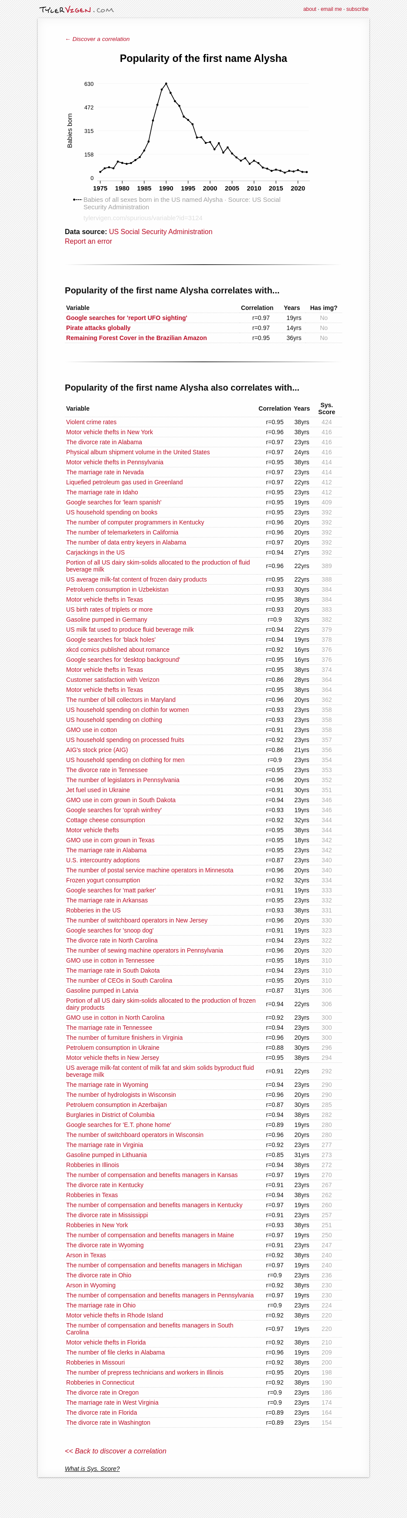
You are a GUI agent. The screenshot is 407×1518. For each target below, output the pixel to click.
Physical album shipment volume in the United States (138, 452)
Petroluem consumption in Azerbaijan (116, 1104)
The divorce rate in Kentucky (104, 1184)
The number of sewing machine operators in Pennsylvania (144, 950)
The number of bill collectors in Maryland (121, 699)
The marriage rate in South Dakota (113, 970)
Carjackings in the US (95, 552)
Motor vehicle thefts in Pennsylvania (114, 462)
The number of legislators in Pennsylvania (123, 779)
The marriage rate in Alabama (106, 850)
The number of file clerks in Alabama (115, 1352)
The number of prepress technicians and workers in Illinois (145, 1372)
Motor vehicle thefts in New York (109, 432)
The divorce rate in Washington (108, 1422)
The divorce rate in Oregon (102, 1392)
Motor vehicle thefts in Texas (104, 599)
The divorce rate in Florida (101, 1412)
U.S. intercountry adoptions (103, 860)
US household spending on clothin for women (127, 709)
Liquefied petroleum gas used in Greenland (124, 482)
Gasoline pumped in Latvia (102, 990)
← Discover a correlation (97, 39)
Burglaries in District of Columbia (110, 1114)
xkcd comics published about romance (118, 649)
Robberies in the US (93, 910)
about (309, 9)
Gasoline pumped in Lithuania (106, 1154)
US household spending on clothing (114, 719)
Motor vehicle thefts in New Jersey (112, 1057)
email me (331, 9)
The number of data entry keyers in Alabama (126, 542)
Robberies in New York (97, 1225)
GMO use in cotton (91, 729)
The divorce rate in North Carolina (112, 940)
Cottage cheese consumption (105, 820)
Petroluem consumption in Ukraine (112, 1047)
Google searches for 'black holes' (111, 639)
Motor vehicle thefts (92, 830)
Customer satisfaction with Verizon (112, 679)
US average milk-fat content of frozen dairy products (136, 579)
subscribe (357, 9)
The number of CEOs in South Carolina (119, 980)
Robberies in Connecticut (100, 1382)
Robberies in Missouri (95, 1362)
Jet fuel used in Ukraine (98, 789)
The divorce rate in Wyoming (105, 1245)
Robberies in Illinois (92, 1164)
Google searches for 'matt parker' (111, 890)
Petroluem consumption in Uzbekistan (117, 589)
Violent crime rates (91, 422)
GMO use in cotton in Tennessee (110, 960)
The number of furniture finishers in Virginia (124, 1037)
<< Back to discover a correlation (115, 1451)
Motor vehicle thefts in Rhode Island (114, 1315)
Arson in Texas (86, 1255)
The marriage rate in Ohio (101, 1305)
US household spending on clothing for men (125, 759)
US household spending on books (111, 512)
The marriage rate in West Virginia (112, 1402)
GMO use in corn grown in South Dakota (121, 799)
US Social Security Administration (160, 231)
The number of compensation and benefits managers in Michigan (154, 1265)
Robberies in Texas (92, 1194)
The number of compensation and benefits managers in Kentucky (154, 1204)
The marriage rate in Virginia (104, 1144)
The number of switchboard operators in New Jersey (136, 920)
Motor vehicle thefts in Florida (106, 1342)
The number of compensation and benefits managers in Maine (150, 1235)
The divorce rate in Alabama (104, 442)
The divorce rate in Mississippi (107, 1215)
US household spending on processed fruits (125, 739)
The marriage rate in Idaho (102, 492)
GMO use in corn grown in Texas (110, 840)
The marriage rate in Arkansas (107, 900)
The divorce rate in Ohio (98, 1275)
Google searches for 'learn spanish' (114, 502)
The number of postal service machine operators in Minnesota (150, 870)
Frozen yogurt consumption (103, 880)
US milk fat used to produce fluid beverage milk (130, 629)
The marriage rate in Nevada (105, 472)
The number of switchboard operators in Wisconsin (135, 1134)
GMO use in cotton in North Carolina (115, 1017)
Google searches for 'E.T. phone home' (118, 1124)
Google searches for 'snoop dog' (110, 930)
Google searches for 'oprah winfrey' (114, 810)
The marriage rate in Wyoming (107, 1084)
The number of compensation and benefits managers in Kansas (152, 1174)
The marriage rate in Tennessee (109, 1027)
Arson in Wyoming (90, 1285)
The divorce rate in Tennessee (107, 769)
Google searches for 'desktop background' (123, 659)
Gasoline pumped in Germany (106, 619)
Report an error (88, 241)
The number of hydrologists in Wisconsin (121, 1094)
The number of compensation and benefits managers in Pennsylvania (160, 1295)
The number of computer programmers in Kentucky (135, 522)
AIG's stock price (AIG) (97, 749)
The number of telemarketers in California (122, 532)
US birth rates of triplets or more (109, 609)
